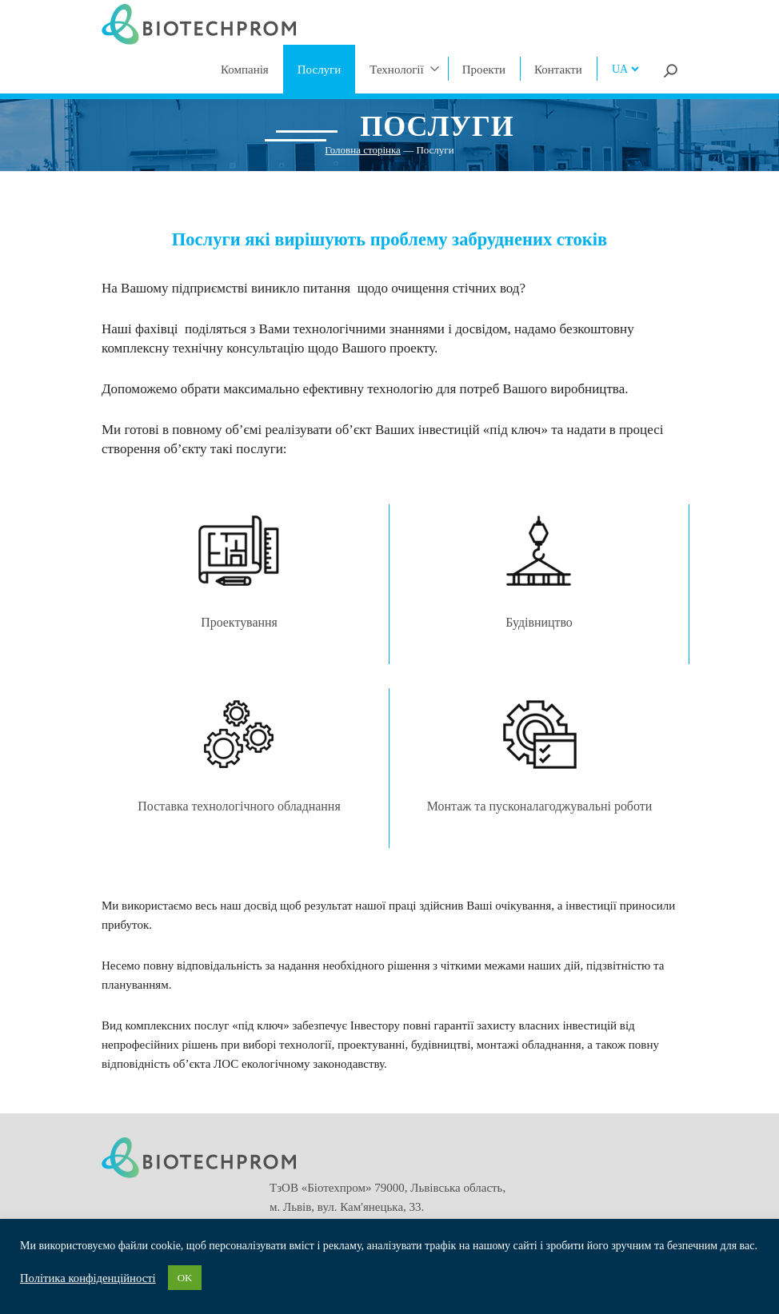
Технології (396, 69)
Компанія (245, 69)
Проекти (483, 69)
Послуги (320, 69)
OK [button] (185, 1278)
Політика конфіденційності (88, 1278)
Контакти (558, 69)
